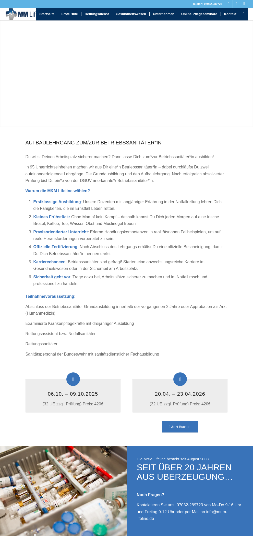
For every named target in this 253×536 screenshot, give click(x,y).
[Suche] (244, 14)
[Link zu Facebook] (228, 4)
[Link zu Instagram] (244, 4)
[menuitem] (47, 14)
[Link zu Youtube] (236, 4)
